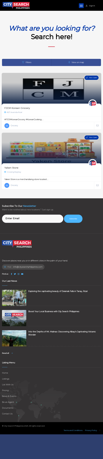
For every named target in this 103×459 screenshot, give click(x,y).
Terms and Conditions (73, 430)
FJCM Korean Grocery (17, 108)
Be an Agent (8, 402)
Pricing (5, 390)
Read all (7, 353)
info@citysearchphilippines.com (28, 267)
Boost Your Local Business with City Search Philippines (53, 311)
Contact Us (7, 414)
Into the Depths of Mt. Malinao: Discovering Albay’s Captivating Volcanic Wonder (62, 333)
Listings (5, 379)
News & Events (9, 396)
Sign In (90, 6)
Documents (7, 408)
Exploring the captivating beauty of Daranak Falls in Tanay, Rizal (57, 291)
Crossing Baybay (12, 172)
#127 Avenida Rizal (13, 112)
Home (5, 373)
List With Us (7, 384)
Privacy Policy (91, 430)
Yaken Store (11, 167)
